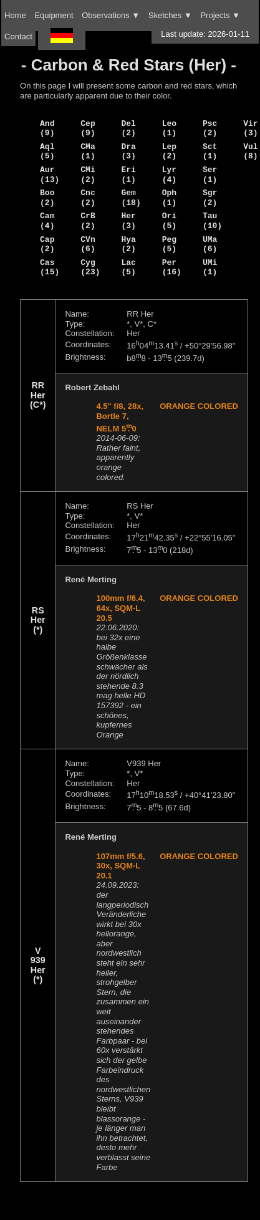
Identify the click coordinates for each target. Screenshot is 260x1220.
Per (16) (171, 267)
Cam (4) (47, 220)
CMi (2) (87, 174)
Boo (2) (47, 197)
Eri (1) (128, 174)
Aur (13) (49, 174)
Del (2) (128, 128)
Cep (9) (87, 128)
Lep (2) (169, 151)
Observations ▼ (111, 15)
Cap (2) (47, 244)
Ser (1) (210, 174)
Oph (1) (169, 197)
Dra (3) (128, 151)
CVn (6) (87, 244)
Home (15, 15)
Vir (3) (250, 128)
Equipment (53, 15)
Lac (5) (128, 267)
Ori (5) (169, 220)
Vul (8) (250, 151)
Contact (18, 36)
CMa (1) (87, 151)
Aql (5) (47, 151)
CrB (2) (87, 220)
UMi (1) (210, 267)
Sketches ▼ (170, 15)
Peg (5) (169, 244)
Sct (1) (210, 151)
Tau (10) (212, 220)
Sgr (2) (210, 197)
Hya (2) (128, 244)
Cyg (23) (90, 267)
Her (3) (128, 220)
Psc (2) (210, 128)
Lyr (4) (169, 174)
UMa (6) (210, 244)
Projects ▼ (219, 15)
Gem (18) (130, 197)
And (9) (47, 128)
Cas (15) (49, 267)
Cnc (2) (87, 197)
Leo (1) (169, 128)
